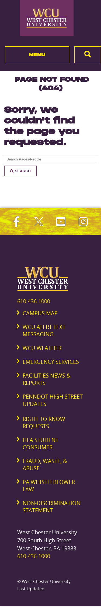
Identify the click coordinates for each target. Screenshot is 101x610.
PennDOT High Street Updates (53, 400)
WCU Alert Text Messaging (44, 330)
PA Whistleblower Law (49, 485)
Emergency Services (51, 361)
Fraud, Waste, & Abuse (45, 464)
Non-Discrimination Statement (52, 506)
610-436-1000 (33, 301)
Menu (37, 55)
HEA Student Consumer (40, 443)
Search (20, 171)
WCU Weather (42, 348)
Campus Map (40, 313)
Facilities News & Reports (47, 379)
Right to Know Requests (44, 422)
